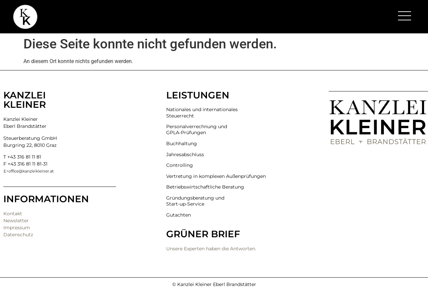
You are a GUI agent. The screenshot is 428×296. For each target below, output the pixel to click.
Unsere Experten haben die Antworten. (211, 249)
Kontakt (12, 214)
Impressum (16, 228)
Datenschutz (18, 235)
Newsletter (16, 221)
